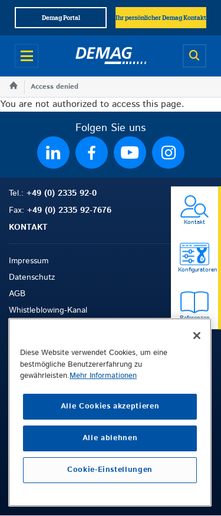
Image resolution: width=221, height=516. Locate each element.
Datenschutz (32, 277)
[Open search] (194, 56)
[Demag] (110, 56)
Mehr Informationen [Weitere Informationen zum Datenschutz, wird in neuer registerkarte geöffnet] (103, 375)
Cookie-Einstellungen (110, 469)
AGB (17, 294)
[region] (110, 412)
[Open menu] (26, 56)
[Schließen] (197, 336)
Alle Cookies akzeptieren (110, 406)
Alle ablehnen (110, 438)
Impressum (28, 261)
